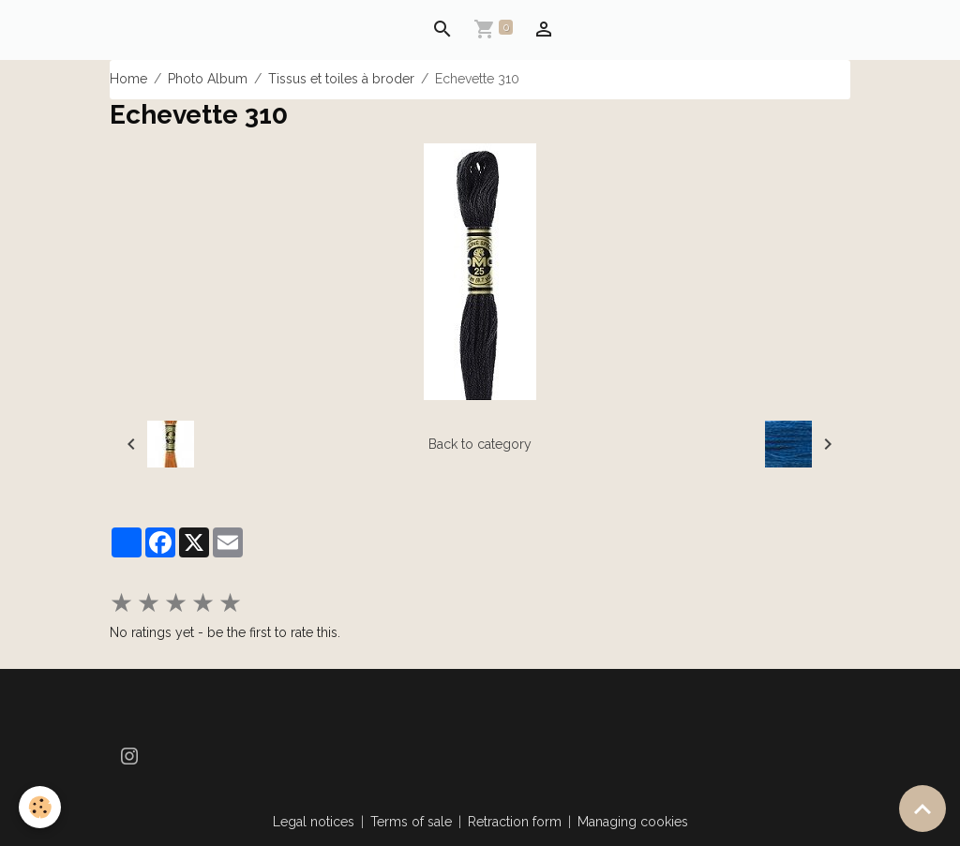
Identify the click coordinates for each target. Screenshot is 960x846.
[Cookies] (40, 807)
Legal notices (313, 821)
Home (128, 78)
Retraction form (515, 821)
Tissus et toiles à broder (341, 78)
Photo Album (208, 78)
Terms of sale (411, 821)
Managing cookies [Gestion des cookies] (633, 821)
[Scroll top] (922, 808)
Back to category (480, 444)
